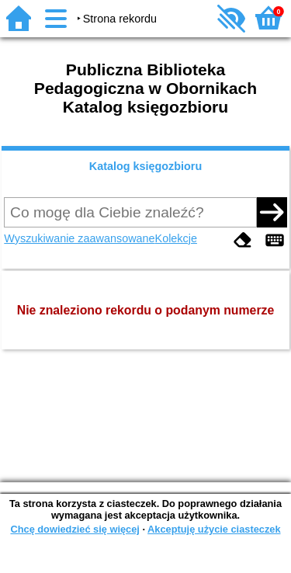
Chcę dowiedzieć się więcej (74, 529)
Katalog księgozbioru (146, 166)
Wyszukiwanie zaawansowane (79, 238)
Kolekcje (176, 238)
